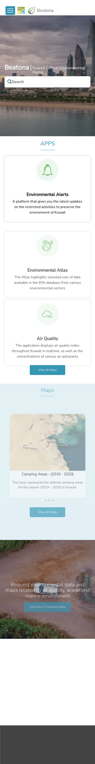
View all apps (47, 370)
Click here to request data (47, 618)
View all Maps (47, 501)
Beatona (16, 68)
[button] (42, 489)
